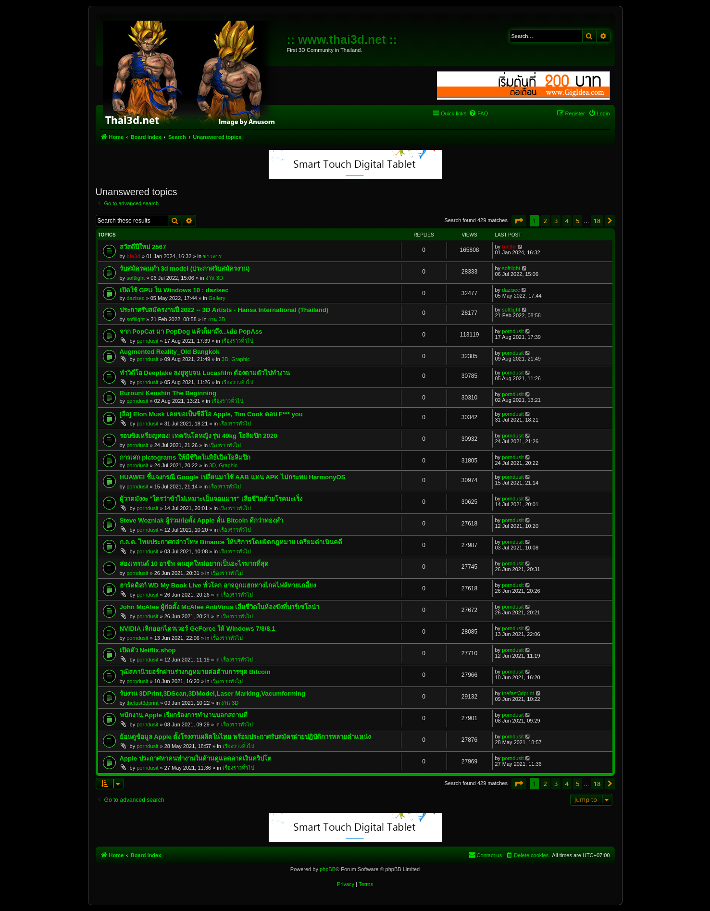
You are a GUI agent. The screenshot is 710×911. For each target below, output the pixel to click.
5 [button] (577, 220)
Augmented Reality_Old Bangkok (170, 351)
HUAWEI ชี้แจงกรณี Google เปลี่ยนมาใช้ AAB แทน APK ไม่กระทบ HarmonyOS (233, 477)
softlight (135, 278)
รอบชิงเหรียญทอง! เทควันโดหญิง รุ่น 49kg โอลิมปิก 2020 (198, 435)
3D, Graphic (236, 359)
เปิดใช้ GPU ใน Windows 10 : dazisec (174, 290)
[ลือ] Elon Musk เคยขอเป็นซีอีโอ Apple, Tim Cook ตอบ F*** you (211, 414)
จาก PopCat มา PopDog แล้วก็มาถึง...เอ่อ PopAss (191, 331)
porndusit (147, 341)
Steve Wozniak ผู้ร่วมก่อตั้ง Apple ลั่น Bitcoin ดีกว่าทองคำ (202, 520)
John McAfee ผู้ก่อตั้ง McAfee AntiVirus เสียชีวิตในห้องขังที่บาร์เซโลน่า (220, 607)
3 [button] (556, 220)
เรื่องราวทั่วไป (237, 341)
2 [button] (545, 220)
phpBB (328, 869)
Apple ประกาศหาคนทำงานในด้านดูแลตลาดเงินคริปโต (196, 758)
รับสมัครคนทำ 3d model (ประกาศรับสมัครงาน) (185, 268)
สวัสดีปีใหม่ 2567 (143, 246)
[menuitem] (478, 113)
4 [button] (567, 220)
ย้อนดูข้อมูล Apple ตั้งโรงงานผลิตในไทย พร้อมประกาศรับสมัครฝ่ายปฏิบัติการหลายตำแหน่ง (245, 736)
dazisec (135, 298)
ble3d (133, 256)
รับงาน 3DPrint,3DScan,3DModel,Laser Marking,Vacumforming (213, 693)
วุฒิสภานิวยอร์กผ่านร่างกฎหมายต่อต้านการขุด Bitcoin (195, 671)
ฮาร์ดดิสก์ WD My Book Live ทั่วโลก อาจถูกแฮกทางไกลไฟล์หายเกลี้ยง (218, 585)
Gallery (217, 298)
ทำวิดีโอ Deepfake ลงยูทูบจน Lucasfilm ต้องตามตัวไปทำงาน (205, 372)
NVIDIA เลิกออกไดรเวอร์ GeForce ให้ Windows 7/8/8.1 (197, 628)
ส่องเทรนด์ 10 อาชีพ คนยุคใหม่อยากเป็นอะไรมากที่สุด (194, 563)
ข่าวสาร (212, 256)
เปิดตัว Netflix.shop (148, 650)
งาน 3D (214, 278)
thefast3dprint (142, 703)
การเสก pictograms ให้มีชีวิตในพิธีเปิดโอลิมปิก (185, 457)
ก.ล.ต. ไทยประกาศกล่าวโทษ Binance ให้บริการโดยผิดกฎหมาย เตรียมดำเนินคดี (231, 542)
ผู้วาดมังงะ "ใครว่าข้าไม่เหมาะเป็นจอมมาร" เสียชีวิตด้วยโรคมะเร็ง (211, 498)
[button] (518, 220)
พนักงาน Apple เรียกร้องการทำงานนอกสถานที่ (184, 715)
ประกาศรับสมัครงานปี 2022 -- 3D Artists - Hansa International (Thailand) (224, 309)
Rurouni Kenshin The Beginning (168, 393)
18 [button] (597, 220)
